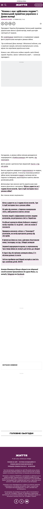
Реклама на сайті (12, 462)
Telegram (10, 274)
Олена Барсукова (6, 19)
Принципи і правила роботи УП (17, 466)
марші (21, 175)
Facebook (20, 274)
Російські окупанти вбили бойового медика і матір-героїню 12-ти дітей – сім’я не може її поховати (19, 224)
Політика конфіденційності (27, 462)
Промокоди (31, 466)
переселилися (27, 170)
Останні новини (9, 365)
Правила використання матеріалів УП (21, 464)
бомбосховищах (19, 157)
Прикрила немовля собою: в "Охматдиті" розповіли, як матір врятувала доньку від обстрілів (18, 233)
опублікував (8, 37)
